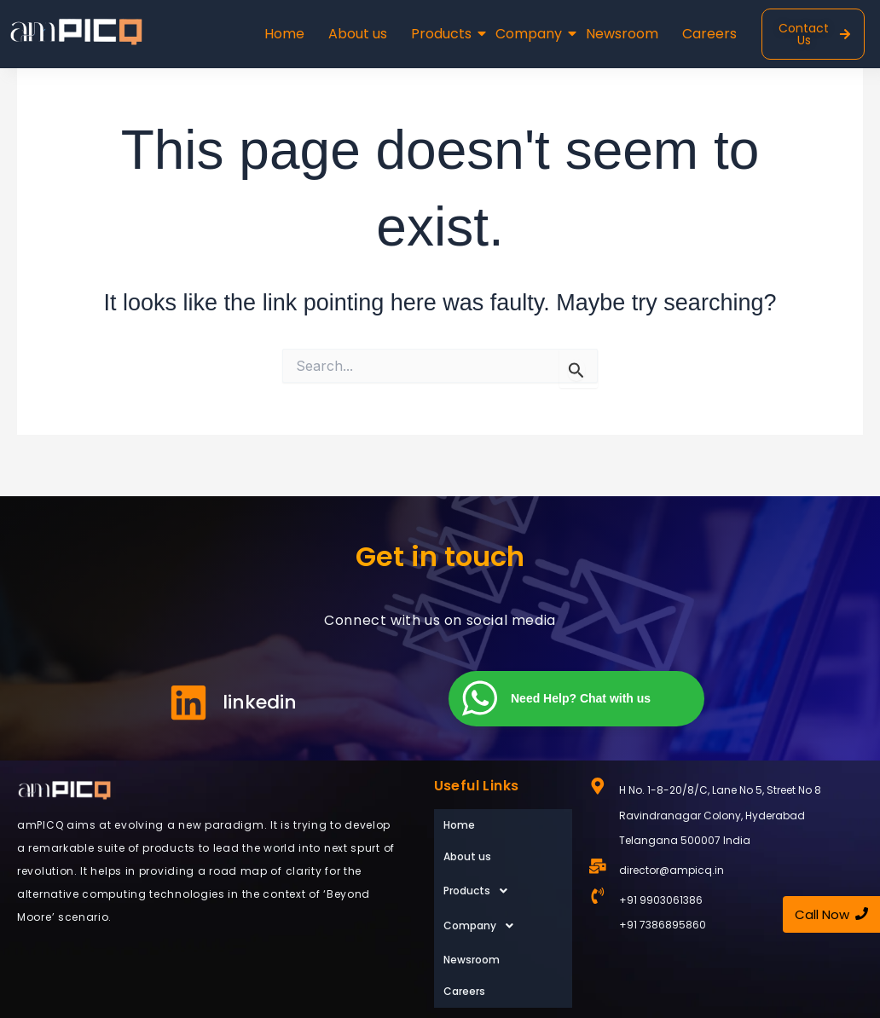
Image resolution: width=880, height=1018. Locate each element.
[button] (503, 862)
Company (530, 33)
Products (443, 33)
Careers (709, 33)
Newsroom (622, 33)
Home (284, 33)
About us (357, 33)
